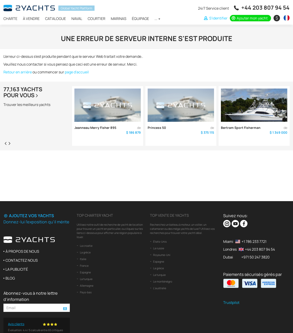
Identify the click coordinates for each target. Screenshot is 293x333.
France (84, 266)
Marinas (118, 18)
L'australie (159, 288)
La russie (158, 248)
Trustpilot (231, 302)
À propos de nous (22, 251)
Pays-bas (85, 292)
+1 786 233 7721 (253, 241)
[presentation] (5, 143)
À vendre (31, 18)
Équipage (140, 18)
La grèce (85, 252)
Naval (76, 18)
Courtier (96, 18)
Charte (10, 18)
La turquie (85, 279)
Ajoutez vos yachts (28, 215)
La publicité (16, 269)
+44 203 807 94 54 (265, 7)
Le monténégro (162, 281)
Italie (82, 259)
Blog (10, 278)
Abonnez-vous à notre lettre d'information (30, 296)
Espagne (85, 272)
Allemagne (86, 286)
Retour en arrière (17, 72)
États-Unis (160, 242)
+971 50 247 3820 (255, 257)
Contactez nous (21, 260)
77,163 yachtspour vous (22, 92)
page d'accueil (77, 72)
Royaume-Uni (161, 255)
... (157, 18)
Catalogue (55, 18)
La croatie (85, 246)
